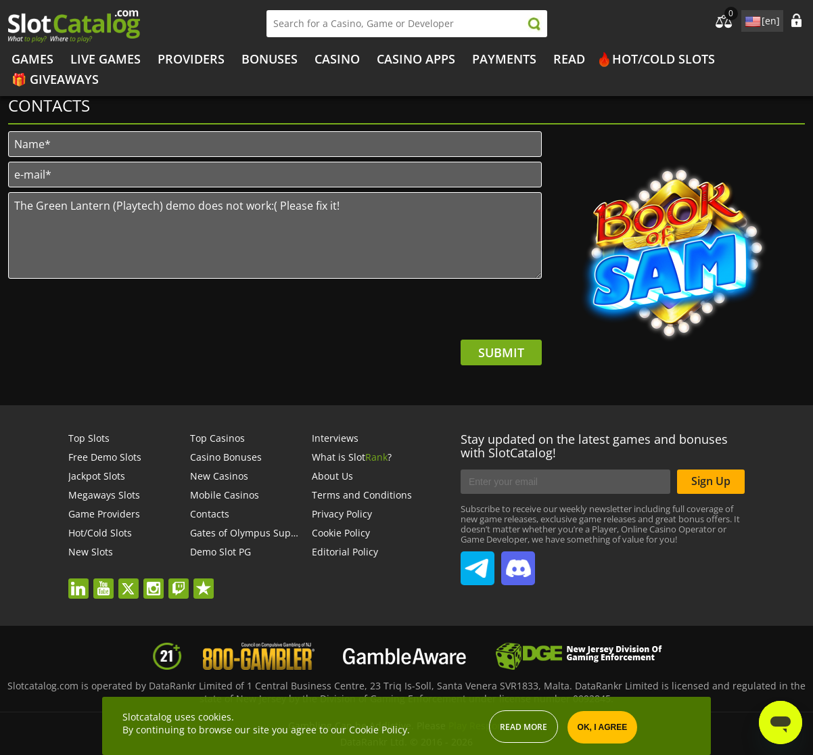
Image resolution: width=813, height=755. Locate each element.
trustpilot (209, 579)
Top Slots (89, 438)
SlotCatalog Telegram (477, 562)
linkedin (84, 579)
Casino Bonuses (226, 457)
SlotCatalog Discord (518, 562)
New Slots (90, 551)
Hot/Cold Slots (663, 59)
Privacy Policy (342, 513)
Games (32, 59)
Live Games (105, 59)
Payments (504, 59)
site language (751, 19)
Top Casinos (217, 438)
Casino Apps (416, 59)
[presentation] (439, 313)
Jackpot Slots (96, 476)
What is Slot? (352, 457)
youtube (109, 579)
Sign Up (710, 481)
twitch (185, 579)
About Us (332, 476)
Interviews (335, 438)
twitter (135, 579)
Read (569, 59)
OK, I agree (603, 727)
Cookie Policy (341, 532)
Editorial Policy (345, 551)
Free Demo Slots (104, 457)
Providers (191, 59)
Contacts (209, 513)
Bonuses (269, 59)
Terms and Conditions (362, 494)
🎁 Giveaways (55, 79)
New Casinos (219, 476)
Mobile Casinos (224, 494)
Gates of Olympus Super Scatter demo (276, 532)
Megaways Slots (104, 494)
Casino (337, 59)
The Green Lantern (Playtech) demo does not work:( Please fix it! (275, 235)
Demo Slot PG (220, 551)
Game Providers (104, 513)
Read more (523, 727)
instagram (158, 579)
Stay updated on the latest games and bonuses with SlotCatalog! (594, 445)
